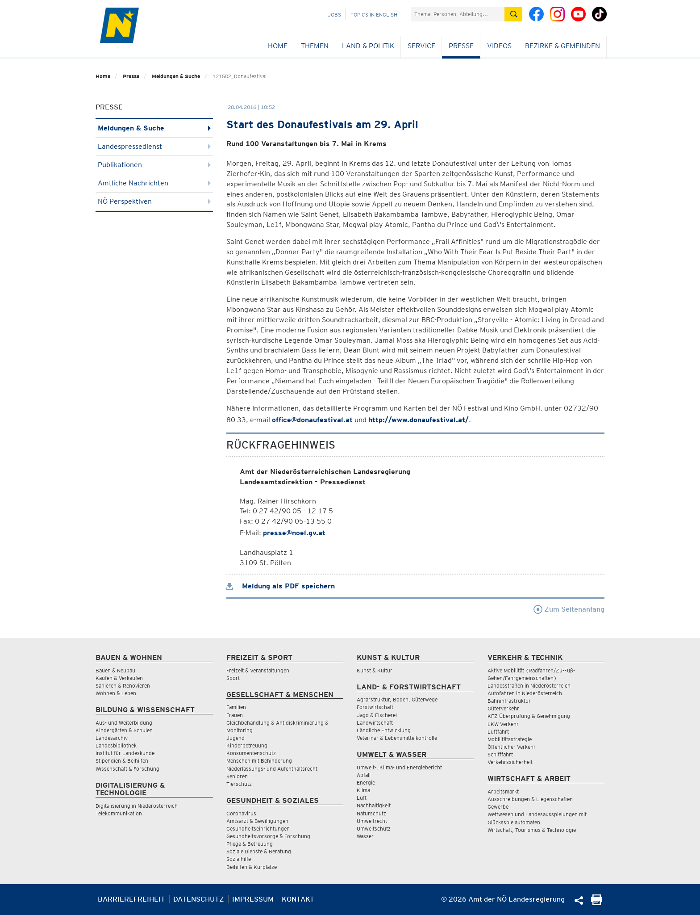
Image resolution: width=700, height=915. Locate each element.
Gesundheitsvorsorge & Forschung (268, 836)
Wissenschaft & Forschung (127, 768)
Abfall (364, 775)
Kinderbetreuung (246, 745)
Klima (363, 790)
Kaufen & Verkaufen (119, 678)
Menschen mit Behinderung (259, 760)
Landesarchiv (112, 738)
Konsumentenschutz (251, 753)
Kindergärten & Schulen (124, 730)
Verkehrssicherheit (510, 762)
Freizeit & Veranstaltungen (257, 670)
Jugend (235, 738)
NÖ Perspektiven (154, 201)
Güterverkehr (503, 708)
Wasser (365, 836)
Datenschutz (198, 899)
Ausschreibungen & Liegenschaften (530, 799)
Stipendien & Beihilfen (122, 760)
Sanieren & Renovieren (123, 685)
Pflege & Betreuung (249, 843)
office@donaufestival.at (312, 420)
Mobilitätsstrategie (510, 739)
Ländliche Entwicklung (384, 730)
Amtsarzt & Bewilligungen (257, 821)
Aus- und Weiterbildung (124, 722)
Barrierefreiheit (131, 899)
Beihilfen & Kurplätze (251, 867)
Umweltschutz (374, 828)
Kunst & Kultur (374, 670)
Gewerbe (498, 806)
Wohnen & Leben (116, 693)
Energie (366, 782)
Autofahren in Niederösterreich (525, 693)
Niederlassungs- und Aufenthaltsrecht (271, 768)
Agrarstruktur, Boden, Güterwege (397, 699)
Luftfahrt (498, 731)
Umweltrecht (372, 821)
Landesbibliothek (116, 745)
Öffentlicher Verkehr (512, 746)
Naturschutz (371, 813)
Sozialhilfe (238, 859)
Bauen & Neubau (115, 670)
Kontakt (298, 899)
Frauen (234, 715)
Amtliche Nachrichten (154, 183)
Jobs (334, 14)
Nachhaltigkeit (374, 805)
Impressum (253, 899)
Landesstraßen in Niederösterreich (529, 685)
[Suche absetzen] (513, 14)
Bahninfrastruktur (509, 700)
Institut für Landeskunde (125, 753)
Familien (236, 707)
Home (278, 46)
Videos (499, 46)
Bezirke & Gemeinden (562, 46)
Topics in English (373, 14)
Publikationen (154, 164)
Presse (461, 46)
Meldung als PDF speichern (280, 586)
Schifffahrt (500, 754)
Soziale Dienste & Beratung (258, 851)
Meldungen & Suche (176, 76)
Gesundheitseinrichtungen (258, 828)
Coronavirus (241, 813)
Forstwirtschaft (375, 707)
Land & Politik (368, 46)
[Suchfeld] (457, 14)
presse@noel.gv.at (294, 533)
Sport (233, 678)
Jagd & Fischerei (377, 715)
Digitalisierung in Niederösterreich (137, 805)
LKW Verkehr (503, 724)
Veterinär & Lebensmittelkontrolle (397, 738)
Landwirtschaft (375, 722)
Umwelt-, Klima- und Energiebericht (399, 767)
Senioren (237, 776)
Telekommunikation (119, 813)
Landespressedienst (154, 146)
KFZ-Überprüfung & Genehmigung (529, 716)
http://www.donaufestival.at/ (418, 420)
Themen (315, 46)
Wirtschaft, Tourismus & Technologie (532, 830)
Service (421, 46)
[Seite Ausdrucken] (596, 902)
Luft (362, 797)
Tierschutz (239, 784)
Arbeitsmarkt (503, 791)
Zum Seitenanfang (568, 609)
